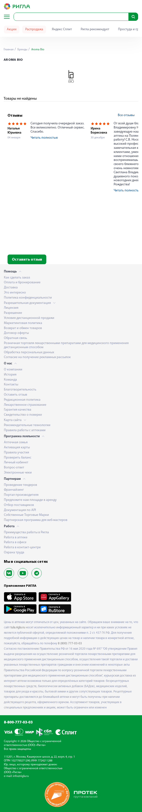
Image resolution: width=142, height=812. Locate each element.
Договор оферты (16, 333)
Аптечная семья (16, 442)
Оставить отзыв (27, 260)
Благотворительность (20, 389)
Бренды (22, 49)
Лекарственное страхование (25, 405)
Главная (9, 49)
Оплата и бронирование (22, 282)
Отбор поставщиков (19, 505)
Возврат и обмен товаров (23, 328)
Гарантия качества (17, 410)
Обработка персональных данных (29, 352)
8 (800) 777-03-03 (70, 643)
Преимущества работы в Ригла (26, 532)
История (10, 374)
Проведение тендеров (20, 485)
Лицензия (11, 308)
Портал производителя (21, 495)
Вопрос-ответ (14, 467)
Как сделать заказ (17, 277)
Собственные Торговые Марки (26, 515)
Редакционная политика (22, 400)
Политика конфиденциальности (28, 298)
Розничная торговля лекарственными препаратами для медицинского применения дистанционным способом (66, 345)
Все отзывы (126, 115)
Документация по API (20, 510)
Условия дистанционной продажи (29, 318)
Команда (10, 380)
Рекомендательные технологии (27, 425)
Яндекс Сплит (62, 29)
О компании (13, 369)
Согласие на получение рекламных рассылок (37, 357)
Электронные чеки (18, 472)
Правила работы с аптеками (25, 430)
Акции (11, 29)
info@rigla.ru (21, 776)
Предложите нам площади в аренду (30, 500)
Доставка (11, 287)
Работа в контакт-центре (22, 547)
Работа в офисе (15, 542)
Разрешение (13, 313)
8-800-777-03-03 (18, 722)
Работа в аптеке (15, 537)
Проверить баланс (17, 457)
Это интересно (15, 292)
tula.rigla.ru (17, 627)
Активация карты (17, 447)
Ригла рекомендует (95, 29)
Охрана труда (14, 552)
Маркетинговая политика (23, 323)
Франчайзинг (14, 490)
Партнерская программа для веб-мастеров (35, 520)
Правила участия (16, 452)
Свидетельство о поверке (23, 415)
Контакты (11, 384)
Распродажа (34, 29)
